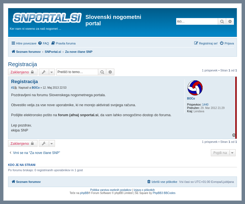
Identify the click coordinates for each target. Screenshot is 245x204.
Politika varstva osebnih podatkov (110, 189)
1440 (205, 104)
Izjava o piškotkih (144, 189)
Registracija (22, 64)
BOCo (191, 98)
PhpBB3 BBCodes (164, 193)
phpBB (84, 193)
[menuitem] (43, 43)
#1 (12, 87)
